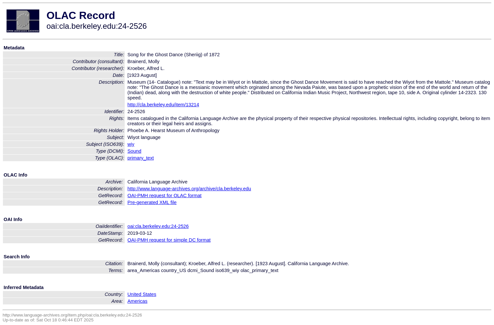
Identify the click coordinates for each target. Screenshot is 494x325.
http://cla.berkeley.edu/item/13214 (163, 104)
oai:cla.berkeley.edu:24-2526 (158, 226)
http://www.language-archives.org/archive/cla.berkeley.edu (189, 188)
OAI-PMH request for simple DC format (168, 240)
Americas (137, 301)
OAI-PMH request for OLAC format (164, 195)
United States (141, 294)
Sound (134, 151)
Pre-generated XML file (151, 202)
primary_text (140, 158)
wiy (130, 144)
